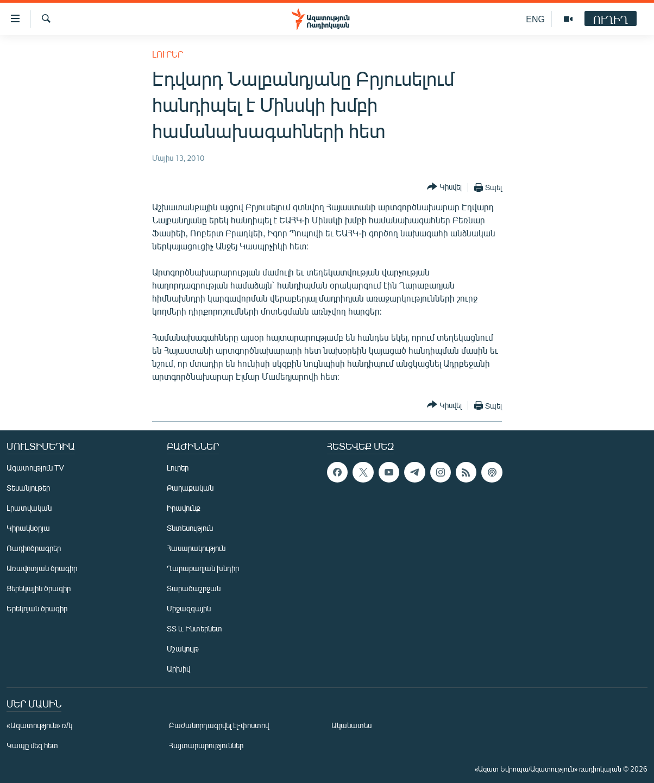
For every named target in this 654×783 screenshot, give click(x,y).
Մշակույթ (183, 648)
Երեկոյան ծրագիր (37, 608)
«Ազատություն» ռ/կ (39, 725)
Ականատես (351, 725)
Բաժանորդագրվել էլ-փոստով (219, 725)
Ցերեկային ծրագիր (39, 588)
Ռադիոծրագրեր (34, 548)
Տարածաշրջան (194, 588)
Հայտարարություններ (206, 745)
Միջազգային (189, 608)
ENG (535, 19)
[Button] (444, 187)
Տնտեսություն (190, 528)
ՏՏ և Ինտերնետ (194, 628)
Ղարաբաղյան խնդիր (203, 568)
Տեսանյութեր (28, 487)
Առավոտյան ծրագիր (42, 568)
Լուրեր (167, 54)
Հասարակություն (196, 548)
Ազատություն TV (35, 467)
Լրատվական (29, 507)
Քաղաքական (190, 487)
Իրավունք (183, 507)
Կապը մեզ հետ (32, 745)
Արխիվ (178, 668)
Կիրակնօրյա (28, 528)
